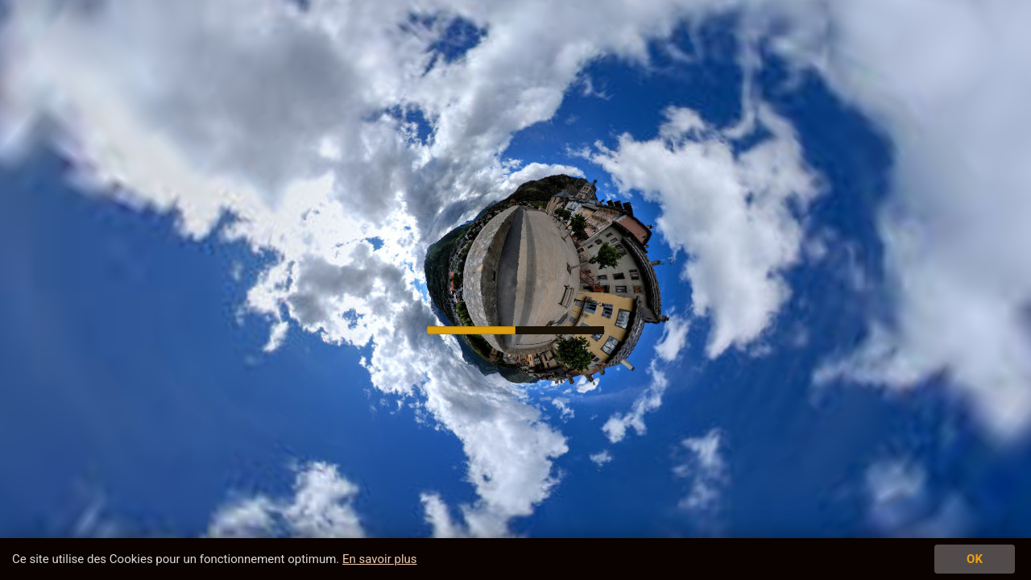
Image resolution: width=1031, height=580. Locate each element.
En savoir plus (379, 559)
